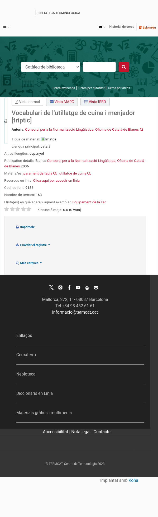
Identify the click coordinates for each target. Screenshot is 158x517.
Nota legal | (82, 431)
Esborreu (147, 27)
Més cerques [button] (27, 263)
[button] (6, 27)
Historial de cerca (122, 27)
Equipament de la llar (89, 202)
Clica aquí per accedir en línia (56, 180)
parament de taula (37, 173)
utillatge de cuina (73, 173)
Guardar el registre (31, 245)
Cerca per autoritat (91, 88)
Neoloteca (26, 374)
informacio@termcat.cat (75, 312)
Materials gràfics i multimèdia (44, 412)
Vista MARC (62, 102)
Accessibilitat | (57, 431)
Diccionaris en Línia (34, 393)
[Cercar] (123, 67)
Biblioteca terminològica (58, 13)
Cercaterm (26, 354)
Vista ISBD (95, 102)
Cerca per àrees (119, 88)
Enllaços (24, 335)
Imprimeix (25, 227)
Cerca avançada (63, 88)
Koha (133, 480)
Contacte (102, 431)
